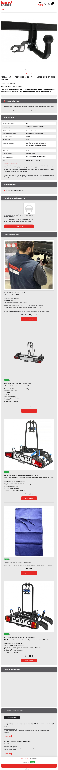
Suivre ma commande (40, 5)
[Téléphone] (45, 4)
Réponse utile (7, 736)
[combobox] (29, 9)
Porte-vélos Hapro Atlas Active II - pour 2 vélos (19, 637)
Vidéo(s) (29, 73)
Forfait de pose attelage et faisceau (15, 292)
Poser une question (12, 717)
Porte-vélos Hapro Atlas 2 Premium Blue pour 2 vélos (21, 475)
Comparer (30, 769)
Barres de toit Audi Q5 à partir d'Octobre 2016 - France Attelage (19, 216)
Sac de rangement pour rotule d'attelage (17, 563)
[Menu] (56, 4)
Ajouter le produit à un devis (29, 96)
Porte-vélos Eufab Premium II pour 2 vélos (17, 384)
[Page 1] (25, 69)
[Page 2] (27, 69)
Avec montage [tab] (33, 758)
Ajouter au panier (29, 319)
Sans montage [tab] (24, 758)
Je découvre (19, 226)
